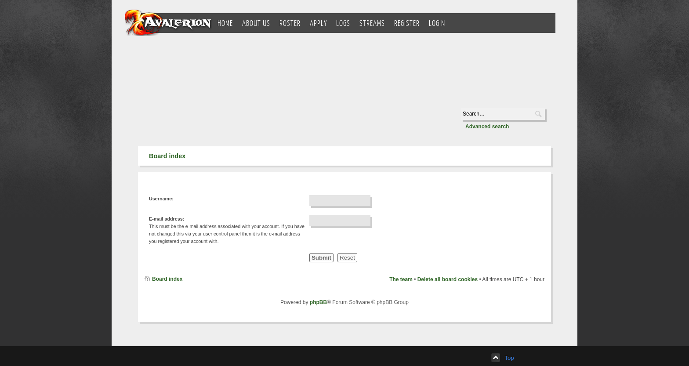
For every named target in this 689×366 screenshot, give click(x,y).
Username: (161, 198)
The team (401, 279)
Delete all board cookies (447, 279)
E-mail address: (166, 218)
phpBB (318, 302)
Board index (167, 155)
